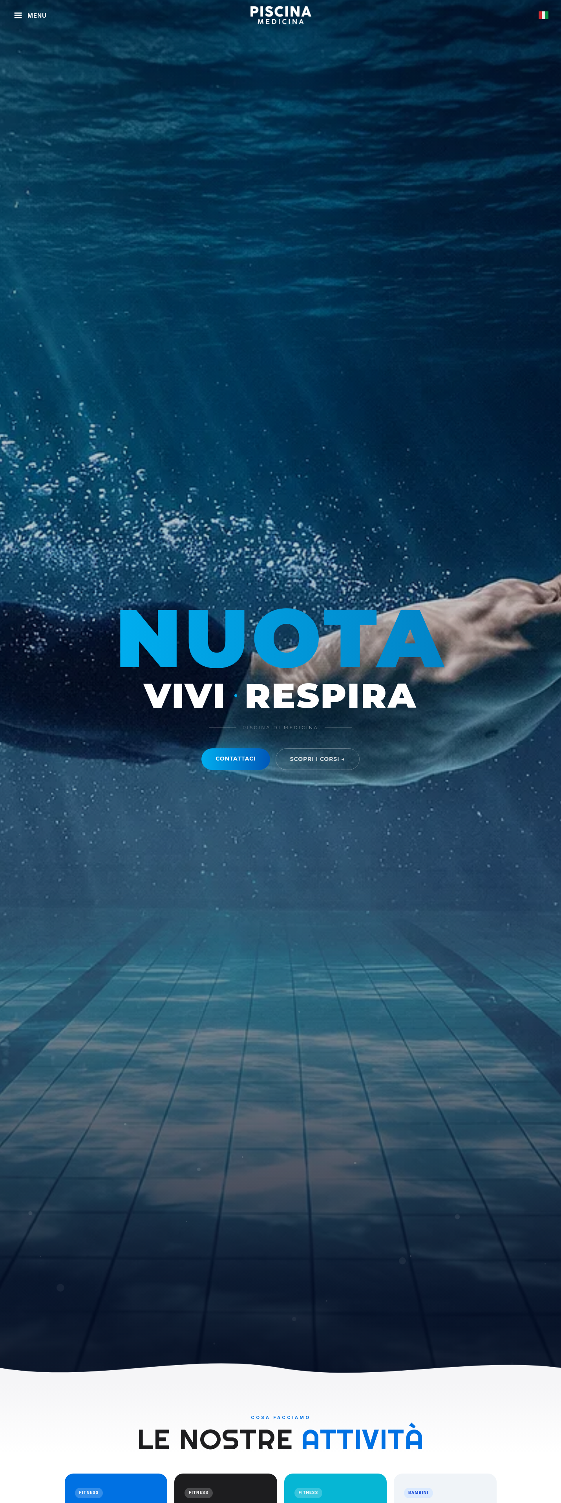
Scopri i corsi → (317, 758)
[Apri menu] (30, 15)
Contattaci (236, 758)
